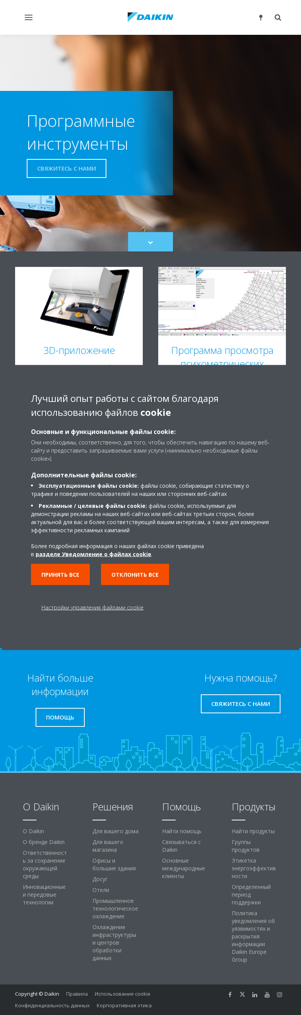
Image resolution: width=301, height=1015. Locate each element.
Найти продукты (253, 831)
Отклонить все (135, 574)
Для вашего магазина (107, 845)
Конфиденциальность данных (52, 1005)
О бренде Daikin (44, 842)
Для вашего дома (115, 831)
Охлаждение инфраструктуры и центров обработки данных (114, 942)
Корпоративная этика (124, 1005)
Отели (100, 890)
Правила (77, 993)
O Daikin (33, 831)
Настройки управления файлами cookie (92, 607)
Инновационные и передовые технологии (44, 894)
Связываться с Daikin (181, 845)
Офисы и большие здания (114, 864)
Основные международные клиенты (183, 868)
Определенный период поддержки (251, 894)
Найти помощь (182, 831)
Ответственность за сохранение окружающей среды (45, 864)
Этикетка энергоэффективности (254, 868)
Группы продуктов (246, 845)
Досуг (100, 879)
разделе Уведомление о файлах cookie (93, 554)
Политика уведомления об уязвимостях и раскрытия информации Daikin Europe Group (253, 936)
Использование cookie (122, 993)
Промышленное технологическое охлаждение (115, 908)
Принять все (60, 574)
